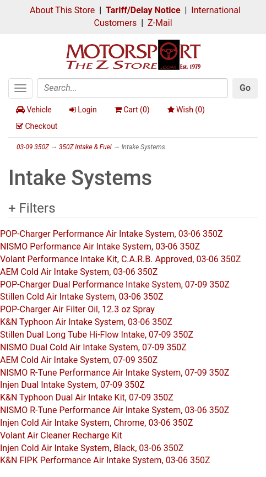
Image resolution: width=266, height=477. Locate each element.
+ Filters (32, 208)
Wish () (186, 109)
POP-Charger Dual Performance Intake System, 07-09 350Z (115, 284)
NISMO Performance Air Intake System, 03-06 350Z (100, 246)
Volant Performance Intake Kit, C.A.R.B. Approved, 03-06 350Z (120, 259)
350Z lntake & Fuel (85, 147)
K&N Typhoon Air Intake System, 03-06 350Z (86, 322)
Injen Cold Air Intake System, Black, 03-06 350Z (91, 448)
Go (245, 88)
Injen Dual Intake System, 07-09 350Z (72, 385)
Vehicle (34, 109)
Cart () (132, 109)
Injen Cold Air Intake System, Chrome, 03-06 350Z (96, 423)
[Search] (132, 88)
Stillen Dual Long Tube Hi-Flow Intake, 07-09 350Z (96, 334)
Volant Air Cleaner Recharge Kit (61, 435)
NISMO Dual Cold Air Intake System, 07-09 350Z (93, 347)
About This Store (62, 10)
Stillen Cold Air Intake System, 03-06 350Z (81, 296)
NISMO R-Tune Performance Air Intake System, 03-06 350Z (114, 410)
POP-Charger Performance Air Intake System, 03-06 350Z (111, 234)
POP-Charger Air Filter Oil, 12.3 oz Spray (77, 309)
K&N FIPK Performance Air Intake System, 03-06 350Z (105, 460)
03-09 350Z (33, 147)
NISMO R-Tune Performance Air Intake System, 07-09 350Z (114, 372)
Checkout (36, 126)
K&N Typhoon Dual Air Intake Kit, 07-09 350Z (86, 397)
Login (83, 109)
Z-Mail (160, 23)
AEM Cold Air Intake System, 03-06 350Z (79, 272)
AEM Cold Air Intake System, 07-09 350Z (79, 360)
